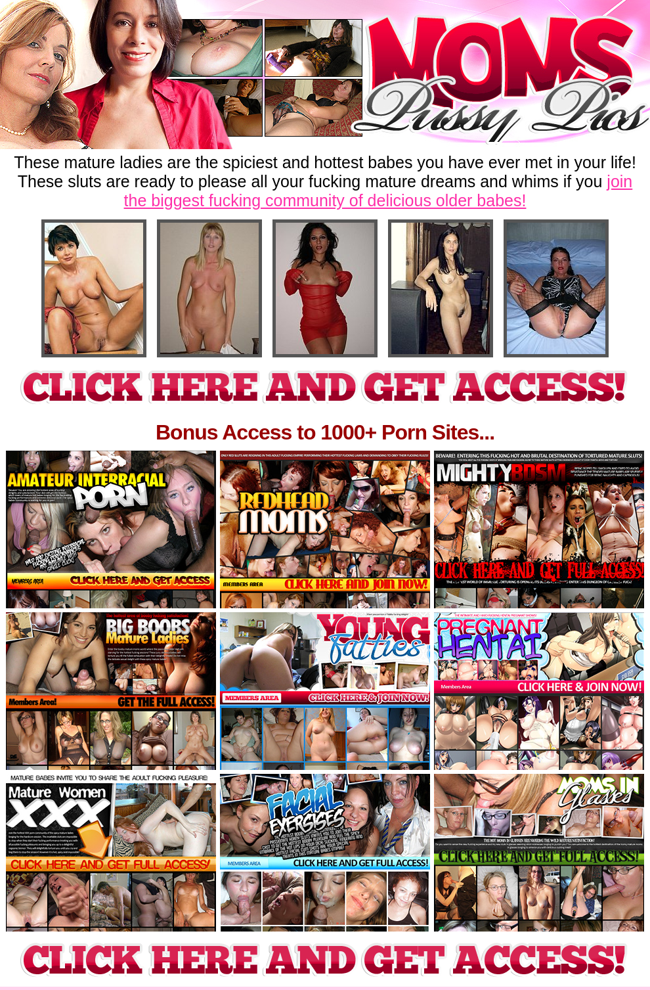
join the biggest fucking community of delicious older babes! (378, 191)
